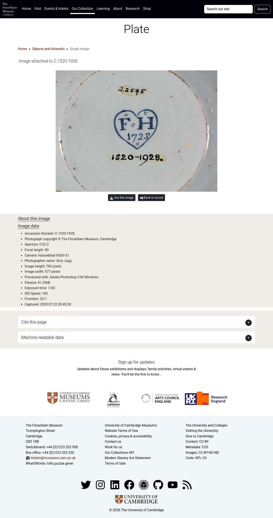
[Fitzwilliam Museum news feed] (187, 485)
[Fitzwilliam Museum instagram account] (101, 485)
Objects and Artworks (48, 49)
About (117, 9)
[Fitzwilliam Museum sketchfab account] (144, 485)
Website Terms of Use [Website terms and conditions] (121, 431)
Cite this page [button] (34, 322)
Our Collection (82, 9)
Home (27, 8)
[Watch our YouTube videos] (173, 485)
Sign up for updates (136, 362)
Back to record (151, 198)
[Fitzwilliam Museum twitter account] (86, 485)
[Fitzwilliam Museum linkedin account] (129, 485)
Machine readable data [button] (42, 337)
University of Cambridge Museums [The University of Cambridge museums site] (131, 425)
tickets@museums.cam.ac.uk (53, 458)
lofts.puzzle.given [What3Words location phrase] (60, 463)
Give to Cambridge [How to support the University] (199, 436)
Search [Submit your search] (262, 9)
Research (133, 9)
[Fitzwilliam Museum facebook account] (115, 485)
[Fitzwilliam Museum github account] (158, 485)
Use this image (122, 198)
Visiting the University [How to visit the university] (202, 431)
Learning (103, 9)
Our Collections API (119, 453)
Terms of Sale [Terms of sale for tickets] (115, 463)
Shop (147, 9)
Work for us (113, 447)
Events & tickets (56, 9)
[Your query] (228, 9)
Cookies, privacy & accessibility (128, 436)
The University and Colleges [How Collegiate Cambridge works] (206, 425)
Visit (37, 9)
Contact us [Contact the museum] (113, 442)
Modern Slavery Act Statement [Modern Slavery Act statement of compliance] (128, 458)
